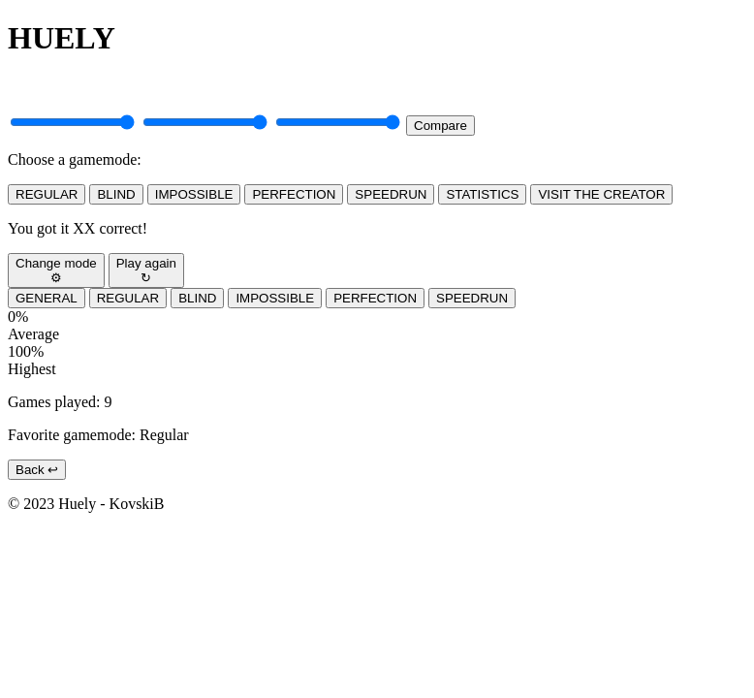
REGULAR (47, 194)
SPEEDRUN (390, 194)
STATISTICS (482, 194)
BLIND (116, 194)
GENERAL (47, 298)
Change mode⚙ (56, 270)
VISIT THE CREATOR (601, 194)
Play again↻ (146, 270)
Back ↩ (37, 469)
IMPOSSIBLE (194, 194)
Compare (440, 125)
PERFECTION (293, 194)
